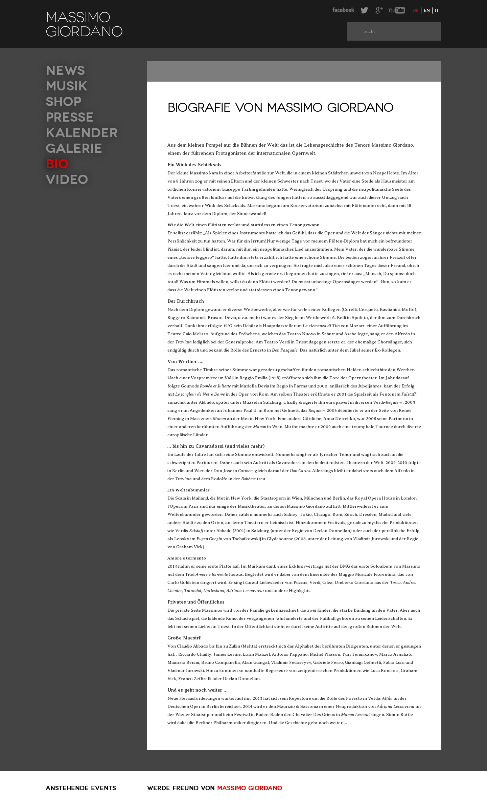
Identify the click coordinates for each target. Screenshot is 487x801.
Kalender (82, 133)
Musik (66, 86)
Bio (57, 164)
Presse (70, 117)
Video (67, 180)
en (427, 10)
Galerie (74, 148)
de (416, 10)
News (65, 71)
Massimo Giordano (249, 788)
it (437, 10)
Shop (64, 102)
